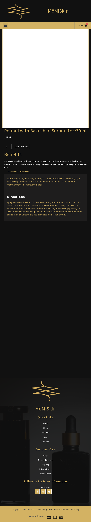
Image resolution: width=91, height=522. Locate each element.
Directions (24, 172)
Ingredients (12, 172)
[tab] (12, 171)
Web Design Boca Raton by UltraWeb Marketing (58, 509)
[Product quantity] (8, 146)
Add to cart (21, 146)
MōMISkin (58, 11)
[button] (5, 25)
